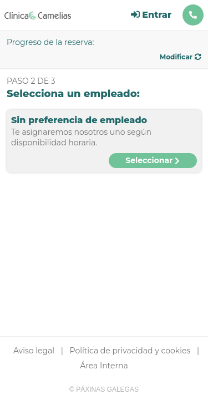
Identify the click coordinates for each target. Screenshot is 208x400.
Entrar (151, 14)
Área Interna (104, 366)
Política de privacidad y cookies (130, 351)
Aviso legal (33, 351)
